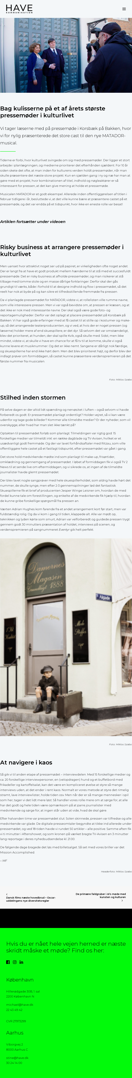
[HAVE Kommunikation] (19, 9)
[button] (124, 9)
